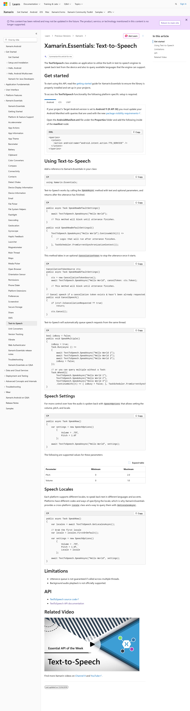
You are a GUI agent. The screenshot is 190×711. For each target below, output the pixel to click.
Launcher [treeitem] (12, 241)
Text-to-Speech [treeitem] (15, 323)
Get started (159, 41)
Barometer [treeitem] (13, 144)
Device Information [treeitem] (17, 193)
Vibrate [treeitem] (11, 339)
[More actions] (143, 35)
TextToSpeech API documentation (67, 603)
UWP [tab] (68, 102)
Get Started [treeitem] (13, 57)
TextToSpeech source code (63, 599)
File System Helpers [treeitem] (17, 209)
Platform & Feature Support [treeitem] (21, 116)
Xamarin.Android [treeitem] (13, 46)
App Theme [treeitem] (13, 138)
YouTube (95, 675)
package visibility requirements (122, 113)
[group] (95, 292)
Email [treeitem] (10, 198)
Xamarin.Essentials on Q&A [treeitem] (20, 365)
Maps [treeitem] (10, 258)
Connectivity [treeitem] (14, 171)
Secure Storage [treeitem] (15, 307)
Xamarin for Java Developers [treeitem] (21, 78)
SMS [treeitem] (10, 317)
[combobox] (20, 39)
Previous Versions (63, 35)
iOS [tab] (60, 102)
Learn (47, 35)
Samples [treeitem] (10, 408)
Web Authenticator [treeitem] (17, 345)
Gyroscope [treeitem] (13, 230)
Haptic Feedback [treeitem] (15, 236)
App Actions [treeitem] (13, 127)
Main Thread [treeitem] (14, 252)
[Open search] (176, 4)
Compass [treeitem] (12, 165)
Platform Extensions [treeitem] (17, 290)
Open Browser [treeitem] (14, 269)
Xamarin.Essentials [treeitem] (16, 106)
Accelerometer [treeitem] (15, 122)
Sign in (183, 3)
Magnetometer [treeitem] (15, 247)
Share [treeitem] (11, 312)
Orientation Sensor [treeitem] (17, 274)
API (155, 53)
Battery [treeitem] (11, 149)
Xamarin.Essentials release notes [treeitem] (20, 352)
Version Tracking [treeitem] (15, 334)
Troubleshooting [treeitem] (15, 359)
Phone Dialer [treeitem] (14, 285)
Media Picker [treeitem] (14, 263)
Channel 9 (80, 675)
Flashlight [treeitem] (12, 214)
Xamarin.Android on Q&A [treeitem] (17, 397)
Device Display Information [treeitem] (20, 187)
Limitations (159, 49)
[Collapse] (36, 33)
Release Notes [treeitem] (12, 402)
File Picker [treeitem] (12, 203)
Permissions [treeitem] (13, 279)
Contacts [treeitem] (12, 176)
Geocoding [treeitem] (13, 220)
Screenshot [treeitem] (13, 301)
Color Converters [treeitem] (16, 160)
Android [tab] (50, 102)
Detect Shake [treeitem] (14, 182)
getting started (83, 83)
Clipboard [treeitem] (12, 154)
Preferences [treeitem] (13, 296)
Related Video (160, 57)
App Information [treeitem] (15, 133)
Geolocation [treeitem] (13, 225)
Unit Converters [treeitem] (15, 328)
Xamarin (79, 35)
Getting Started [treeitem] (15, 111)
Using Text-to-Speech (164, 45)
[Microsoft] (5, 4)
